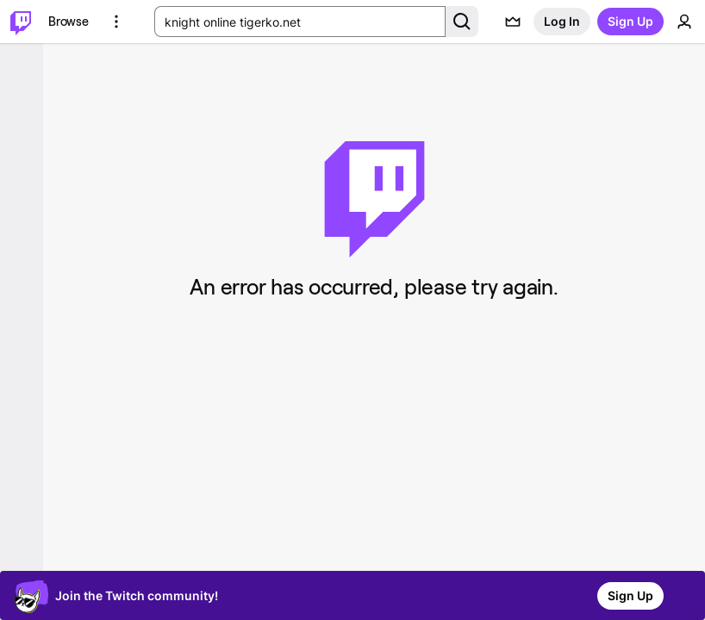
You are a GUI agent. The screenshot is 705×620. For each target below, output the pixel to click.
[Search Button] (462, 21)
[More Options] (116, 21)
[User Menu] (684, 21)
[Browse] (68, 21)
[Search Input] (300, 21)
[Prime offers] (513, 21)
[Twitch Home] (20, 21)
